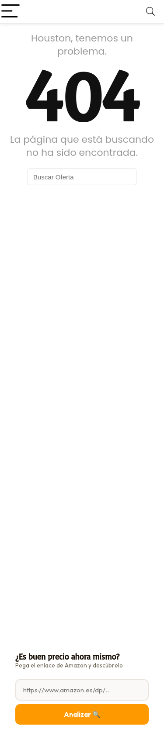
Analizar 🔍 (82, 714)
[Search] (150, 11)
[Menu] (10, 11)
